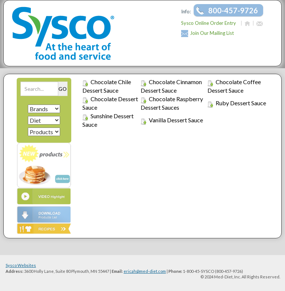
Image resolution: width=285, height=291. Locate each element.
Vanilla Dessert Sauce (176, 119)
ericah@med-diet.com (145, 271)
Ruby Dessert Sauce (241, 102)
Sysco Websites (21, 265)
